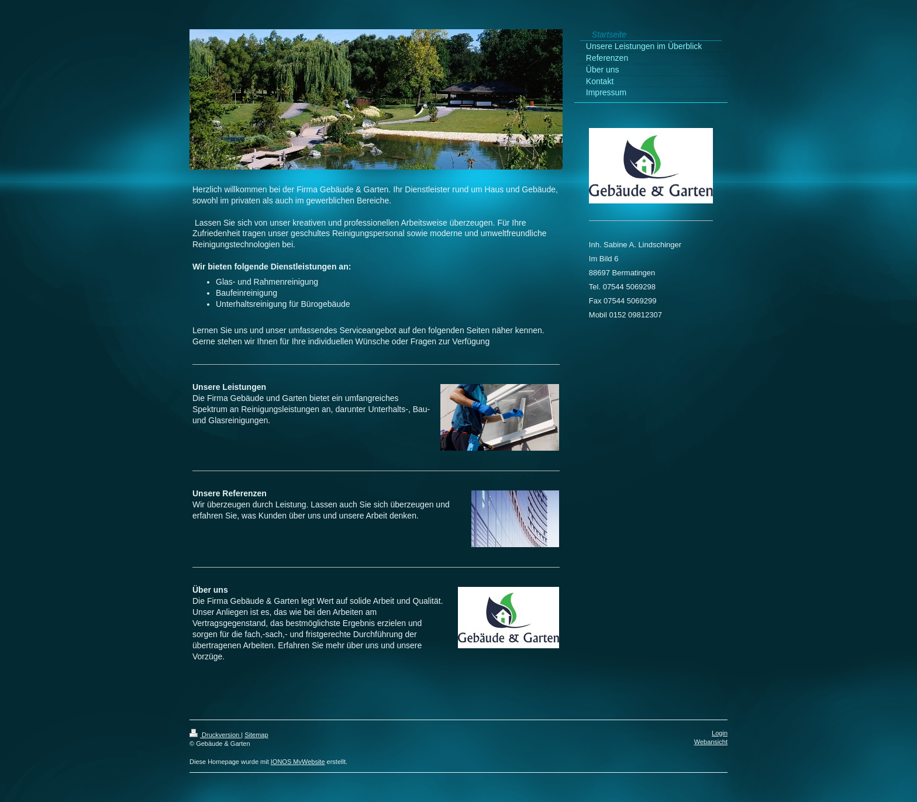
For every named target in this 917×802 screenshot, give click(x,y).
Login (720, 733)
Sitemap (256, 734)
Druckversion (215, 734)
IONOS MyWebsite (298, 761)
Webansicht (711, 741)
